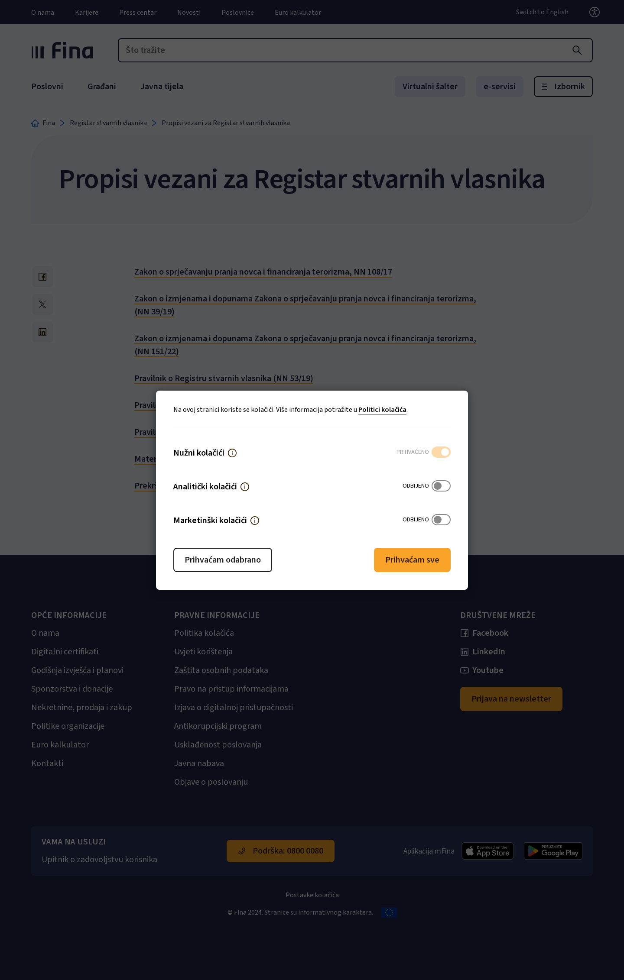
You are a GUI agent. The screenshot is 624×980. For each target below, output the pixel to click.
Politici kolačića (382, 409)
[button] (232, 453)
